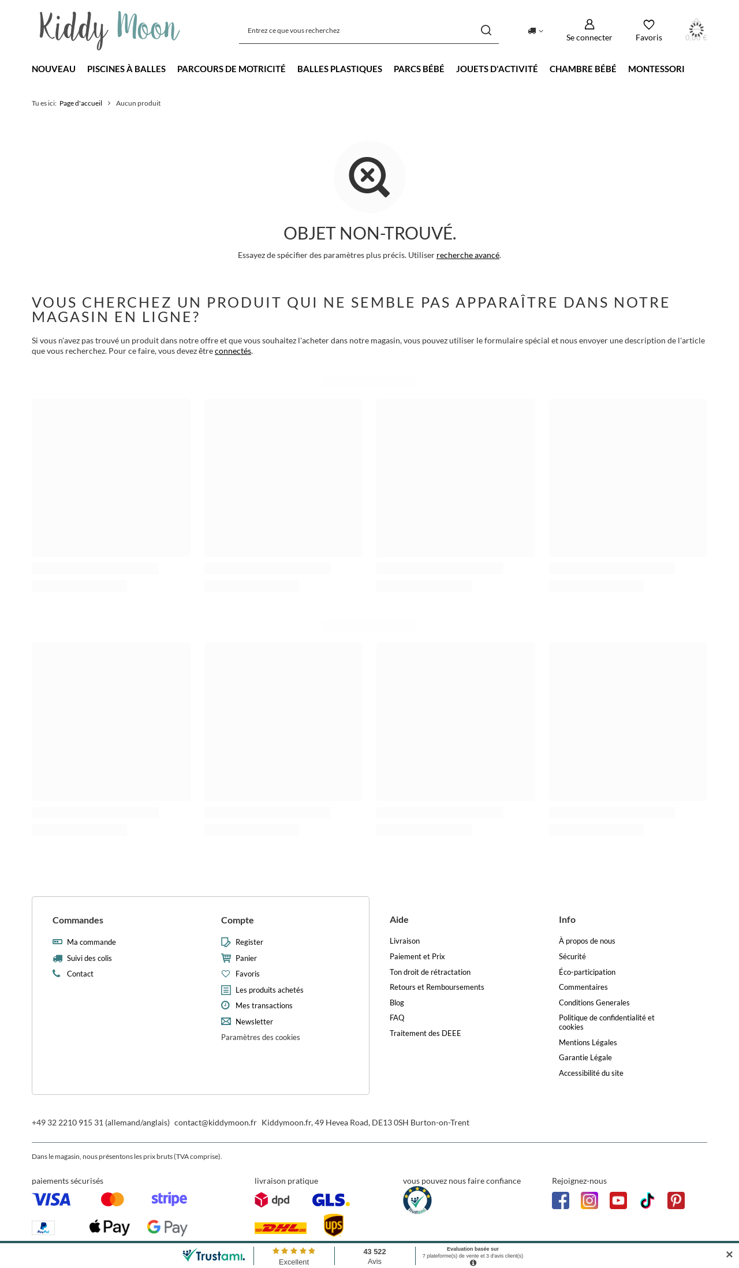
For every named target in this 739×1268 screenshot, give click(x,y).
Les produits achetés (270, 990)
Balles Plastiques (339, 68)
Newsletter (254, 1022)
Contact (80, 974)
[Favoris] (649, 30)
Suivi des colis (89, 958)
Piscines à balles (126, 68)
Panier (246, 958)
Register (249, 942)
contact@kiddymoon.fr (215, 1122)
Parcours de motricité (231, 68)
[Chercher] (486, 30)
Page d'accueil (80, 103)
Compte (237, 919)
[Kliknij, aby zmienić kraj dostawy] (535, 30)
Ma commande (91, 942)
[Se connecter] (589, 30)
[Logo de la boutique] (110, 31)
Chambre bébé (583, 68)
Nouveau (54, 68)
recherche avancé (467, 255)
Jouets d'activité (497, 68)
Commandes (78, 919)
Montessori (656, 68)
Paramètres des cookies (260, 1037)
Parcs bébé (419, 68)
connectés (233, 351)
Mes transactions (264, 1005)
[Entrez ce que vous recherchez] (369, 30)
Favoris (248, 974)
